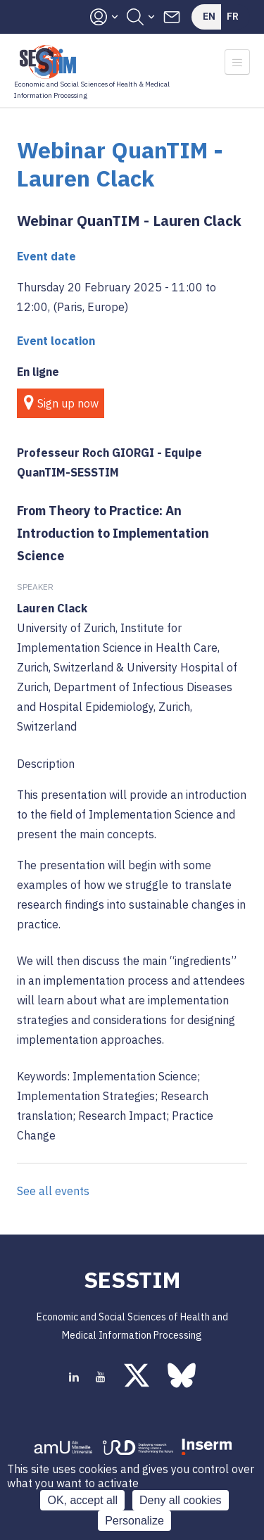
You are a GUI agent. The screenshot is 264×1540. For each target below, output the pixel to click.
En (209, 16)
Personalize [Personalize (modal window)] (134, 1521)
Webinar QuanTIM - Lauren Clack (129, 220)
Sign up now (68, 403)
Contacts (171, 16)
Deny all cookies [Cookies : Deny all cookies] (180, 1500)
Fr (233, 16)
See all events (53, 1191)
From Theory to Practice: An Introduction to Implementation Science (113, 533)
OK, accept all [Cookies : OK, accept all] (82, 1500)
